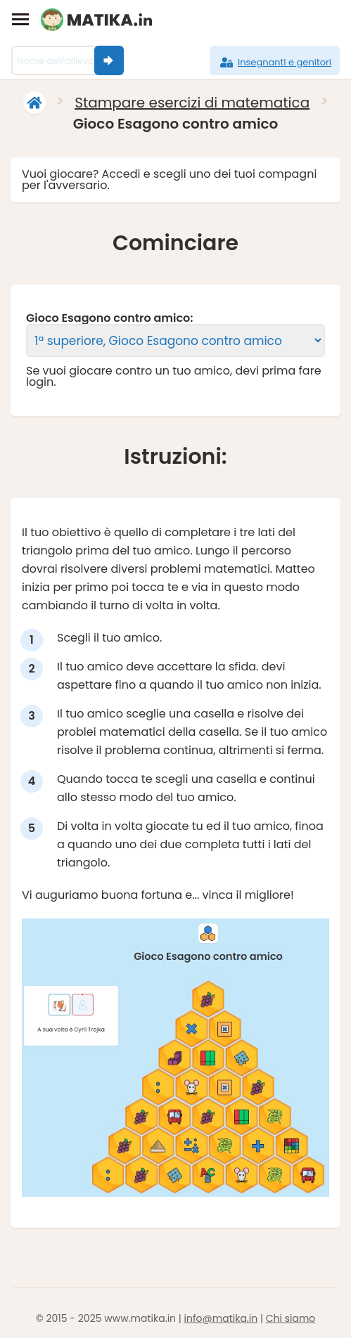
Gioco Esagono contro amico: (109, 318)
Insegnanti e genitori (274, 62)
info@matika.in (221, 1318)
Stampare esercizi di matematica (192, 102)
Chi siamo (291, 1318)
